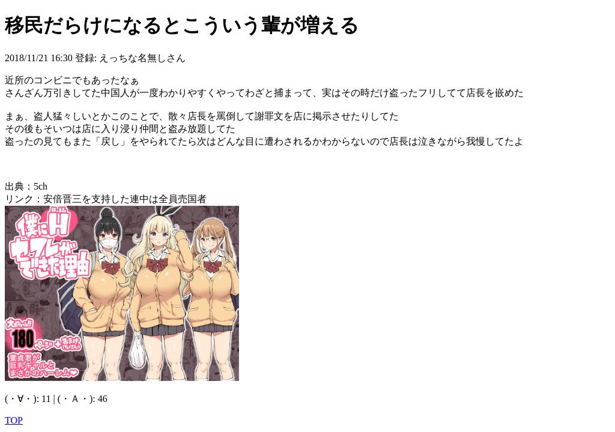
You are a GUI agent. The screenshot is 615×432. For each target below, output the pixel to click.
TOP (14, 420)
